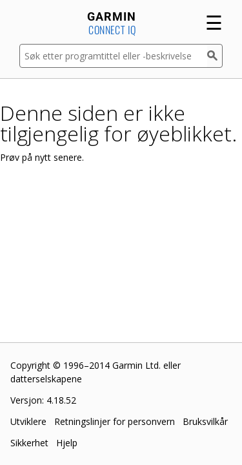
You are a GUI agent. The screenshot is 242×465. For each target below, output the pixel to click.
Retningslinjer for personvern (114, 421)
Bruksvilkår (205, 421)
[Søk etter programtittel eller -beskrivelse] (113, 56)
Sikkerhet (29, 443)
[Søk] (215, 56)
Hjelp (66, 443)
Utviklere (28, 421)
